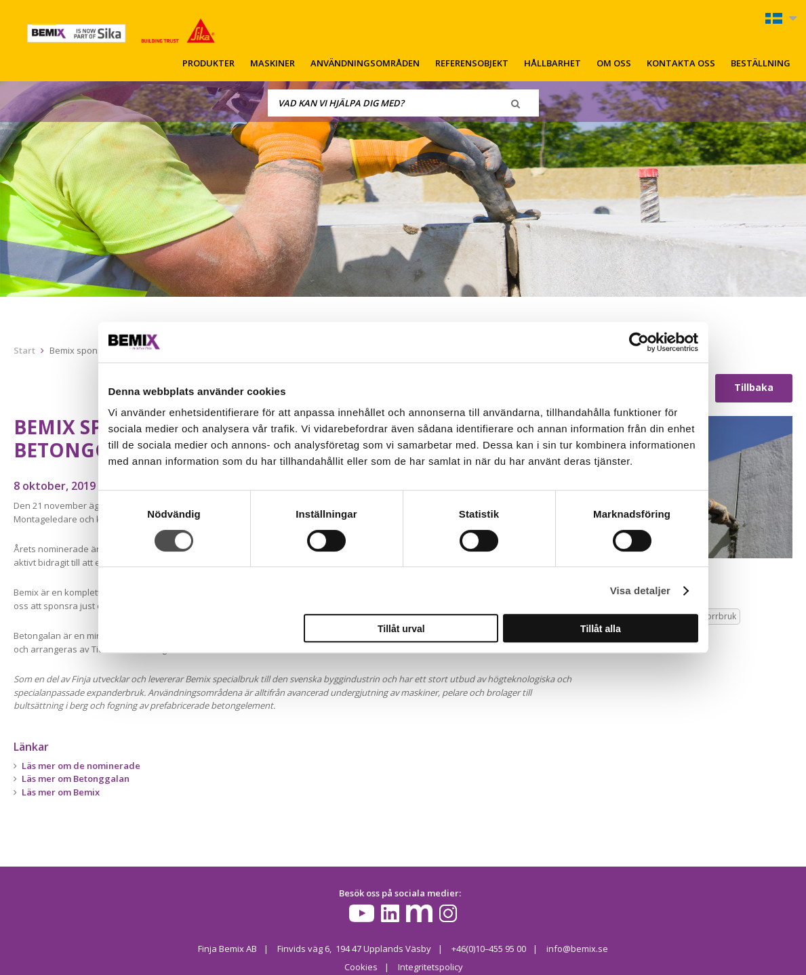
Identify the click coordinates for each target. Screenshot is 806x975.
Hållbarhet (552, 63)
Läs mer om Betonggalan (75, 778)
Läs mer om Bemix (61, 792)
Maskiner (272, 63)
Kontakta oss (681, 63)
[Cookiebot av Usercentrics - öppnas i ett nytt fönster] (639, 342)
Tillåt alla (600, 628)
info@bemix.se (578, 948)
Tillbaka (753, 387)
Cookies (360, 966)
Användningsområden (365, 63)
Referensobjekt (471, 63)
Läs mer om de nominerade (81, 766)
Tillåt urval (401, 628)
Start (24, 350)
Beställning (760, 63)
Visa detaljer (640, 590)
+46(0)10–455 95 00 (489, 948)
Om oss (614, 63)
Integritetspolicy (429, 966)
